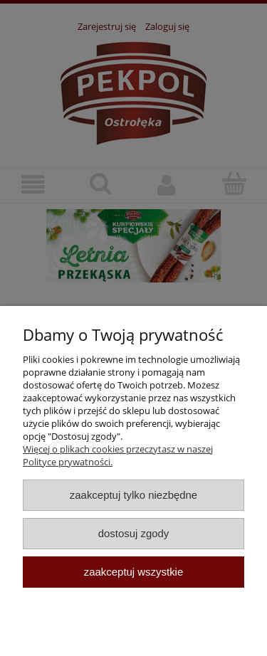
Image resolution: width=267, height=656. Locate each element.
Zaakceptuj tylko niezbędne (133, 495)
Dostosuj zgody (133, 533)
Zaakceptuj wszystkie (133, 572)
